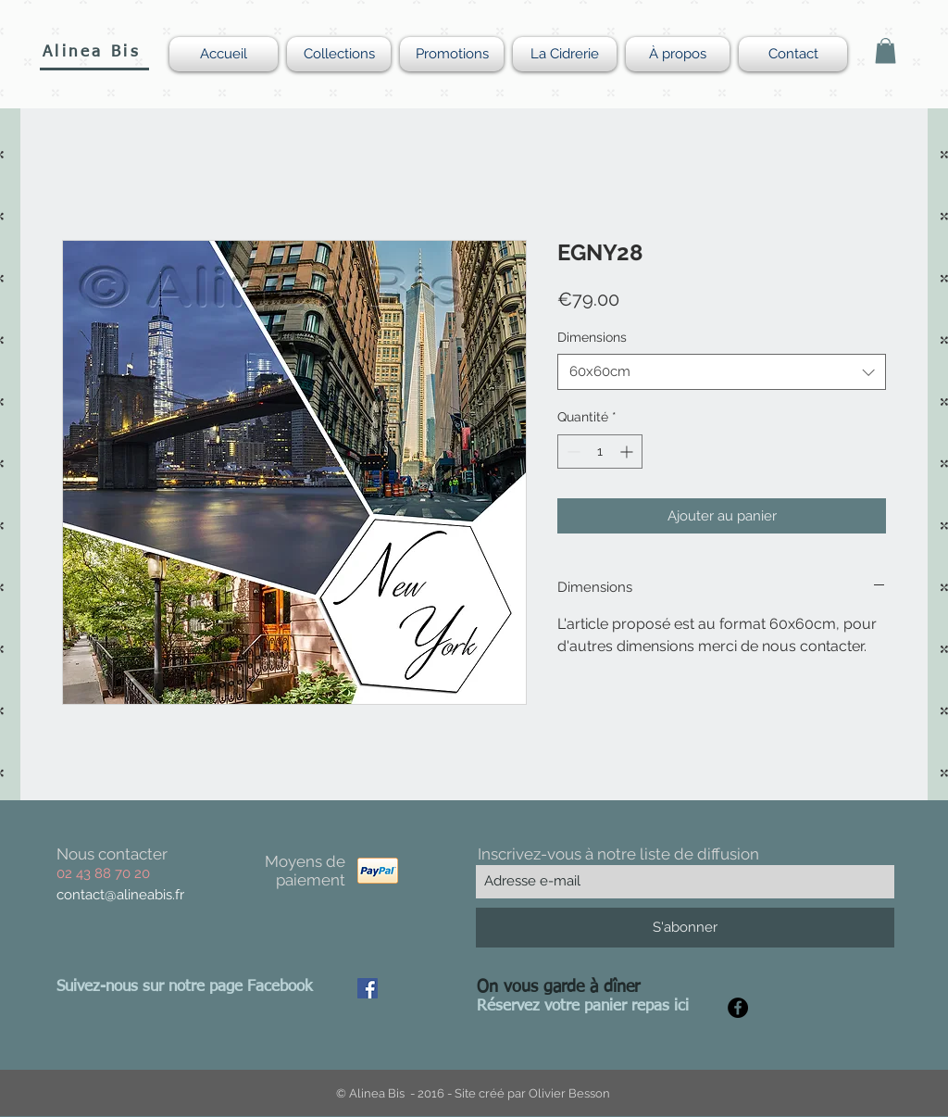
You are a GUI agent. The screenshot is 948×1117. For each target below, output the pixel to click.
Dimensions (592, 337)
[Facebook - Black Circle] (738, 1008)
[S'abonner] (685, 928)
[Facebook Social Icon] (367, 988)
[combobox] (721, 372)
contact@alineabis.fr (120, 894)
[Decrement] (571, 451)
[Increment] (628, 451)
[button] (885, 50)
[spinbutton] (600, 451)
